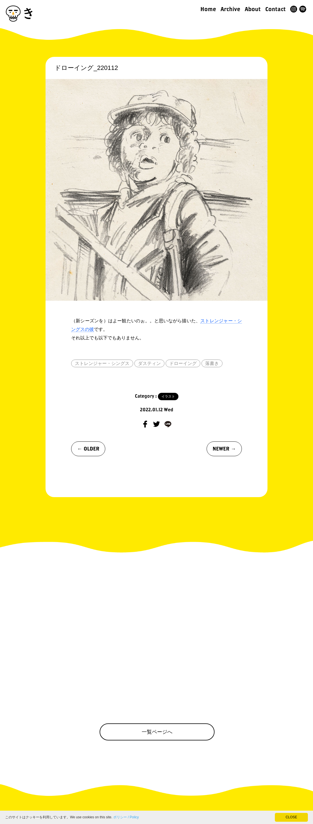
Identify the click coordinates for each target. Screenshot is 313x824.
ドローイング (183, 363)
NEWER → (224, 449)
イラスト (168, 396)
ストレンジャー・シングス (102, 363)
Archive (230, 9)
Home (208, 9)
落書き (212, 363)
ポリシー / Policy (126, 817)
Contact (275, 9)
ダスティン (149, 363)
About (253, 9)
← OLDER (88, 449)
